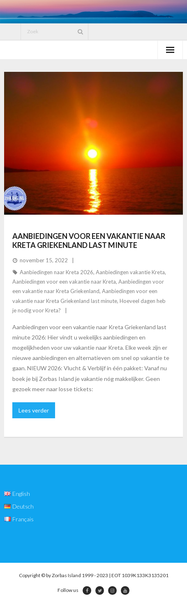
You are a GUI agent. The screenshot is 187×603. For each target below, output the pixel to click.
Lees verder (33, 410)
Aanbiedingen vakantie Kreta (130, 272)
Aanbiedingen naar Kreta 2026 (56, 272)
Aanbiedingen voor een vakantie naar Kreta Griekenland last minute (88, 241)
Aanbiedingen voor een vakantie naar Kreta (64, 281)
